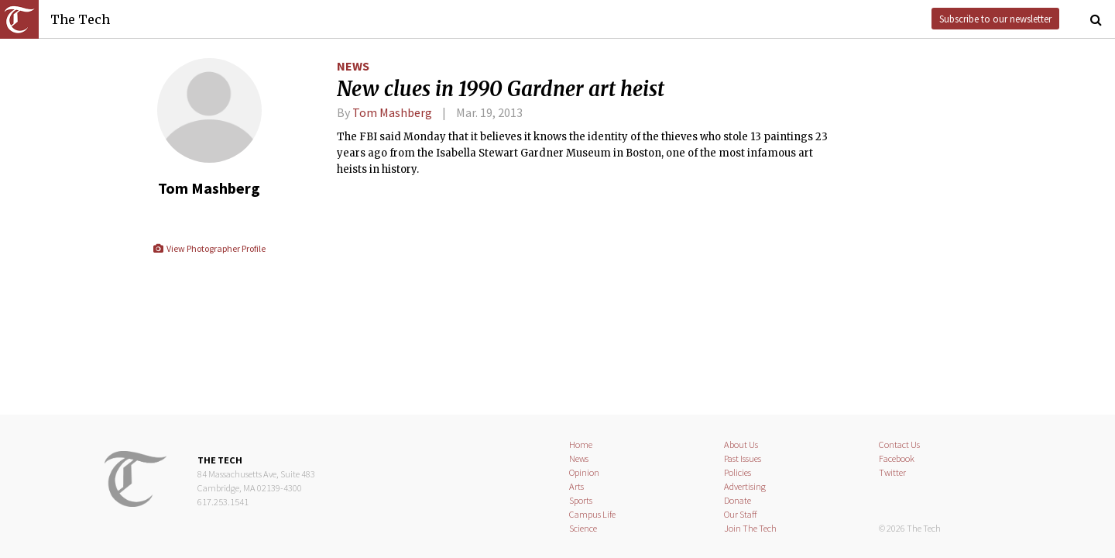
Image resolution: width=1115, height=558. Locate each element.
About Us (741, 444)
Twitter (892, 472)
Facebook (896, 458)
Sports (580, 500)
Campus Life (592, 514)
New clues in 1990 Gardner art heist (500, 89)
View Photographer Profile (209, 248)
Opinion (584, 472)
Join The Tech (750, 528)
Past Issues (742, 458)
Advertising (745, 486)
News (353, 66)
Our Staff (740, 514)
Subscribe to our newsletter (995, 18)
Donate (737, 500)
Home (580, 444)
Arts (576, 486)
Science (583, 528)
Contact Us (899, 444)
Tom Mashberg (392, 112)
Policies (737, 472)
